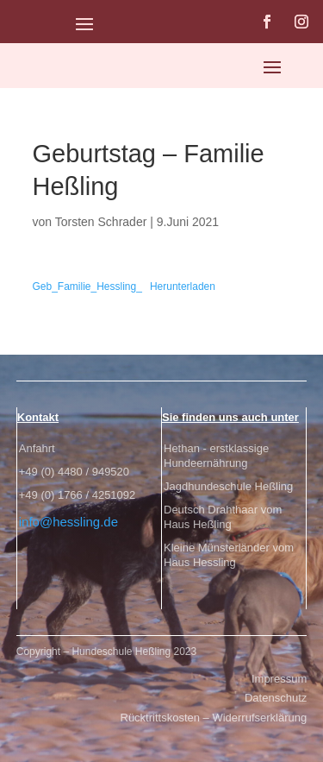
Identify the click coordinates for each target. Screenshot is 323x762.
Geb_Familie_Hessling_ (87, 286)
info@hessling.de (68, 521)
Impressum (279, 678)
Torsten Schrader (101, 222)
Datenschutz (276, 697)
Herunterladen (182, 286)
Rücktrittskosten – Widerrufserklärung (214, 717)
